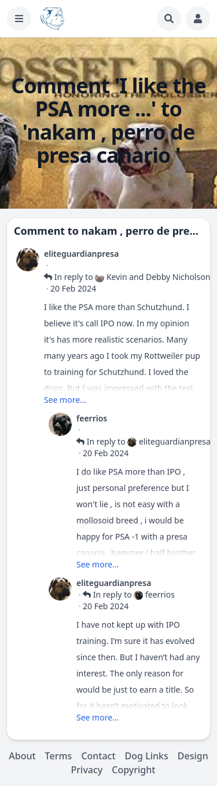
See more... (65, 399)
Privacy (87, 769)
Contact (98, 755)
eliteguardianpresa (81, 253)
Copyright (133, 769)
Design (193, 755)
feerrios (91, 418)
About (22, 755)
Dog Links (146, 755)
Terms (58, 755)
